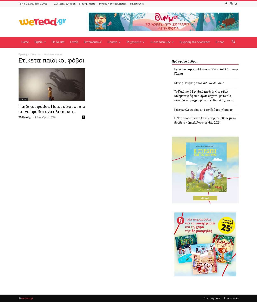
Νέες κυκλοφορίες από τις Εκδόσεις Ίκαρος (203, 109)
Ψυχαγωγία (135, 42)
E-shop (220, 42)
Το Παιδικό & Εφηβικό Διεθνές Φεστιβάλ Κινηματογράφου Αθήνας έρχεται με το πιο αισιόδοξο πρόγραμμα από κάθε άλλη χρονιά (203, 96)
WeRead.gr (25, 117)
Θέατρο (114, 42)
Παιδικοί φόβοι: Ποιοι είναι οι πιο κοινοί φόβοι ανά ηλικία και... (52, 109)
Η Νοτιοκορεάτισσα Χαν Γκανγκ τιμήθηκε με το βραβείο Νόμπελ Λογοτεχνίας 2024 (205, 120)
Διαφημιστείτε (87, 3)
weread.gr (27, 298)
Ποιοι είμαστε (212, 298)
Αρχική (23, 54)
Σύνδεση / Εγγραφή (65, 3)
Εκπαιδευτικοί (93, 42)
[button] (234, 42)
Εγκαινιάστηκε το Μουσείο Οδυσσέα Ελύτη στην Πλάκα (206, 71)
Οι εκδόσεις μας (162, 42)
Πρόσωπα (58, 42)
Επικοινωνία (137, 3)
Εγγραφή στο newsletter (112, 3)
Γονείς (74, 42)
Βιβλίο (40, 42)
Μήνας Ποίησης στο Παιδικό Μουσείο (199, 83)
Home (25, 42)
